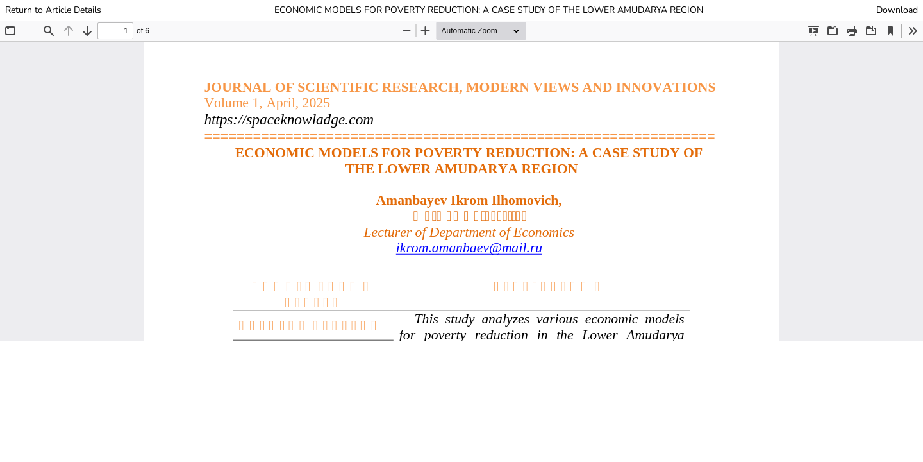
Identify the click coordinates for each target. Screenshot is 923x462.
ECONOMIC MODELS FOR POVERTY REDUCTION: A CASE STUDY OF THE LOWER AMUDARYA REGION (488, 10)
